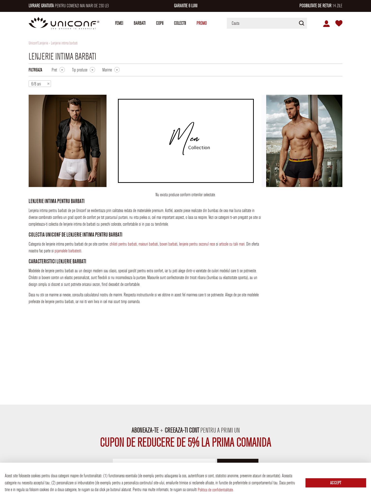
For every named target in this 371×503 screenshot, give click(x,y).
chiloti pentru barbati (123, 244)
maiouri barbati (148, 244)
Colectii (180, 23)
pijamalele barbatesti (68, 251)
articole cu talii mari (232, 244)
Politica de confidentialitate (215, 490)
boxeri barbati (168, 244)
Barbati (139, 23)
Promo (202, 23)
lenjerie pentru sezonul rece (197, 244)
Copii (159, 23)
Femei (119, 23)
